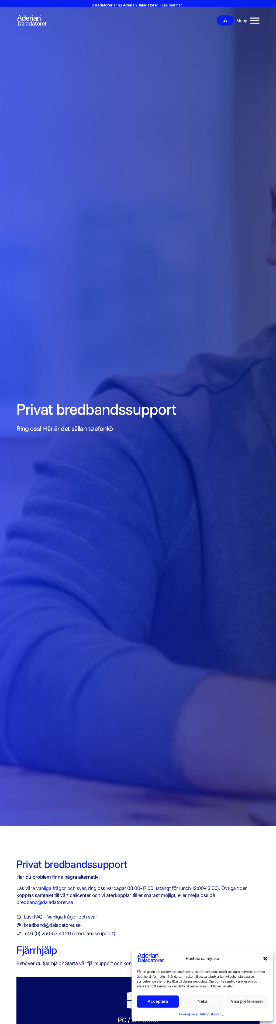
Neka (202, 1001)
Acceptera (158, 1001)
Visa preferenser (247, 1001)
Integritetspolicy (211, 1014)
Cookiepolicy (188, 1014)
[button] (265, 958)
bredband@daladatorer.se (44, 902)
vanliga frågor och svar (61, 888)
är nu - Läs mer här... (138, 5)
